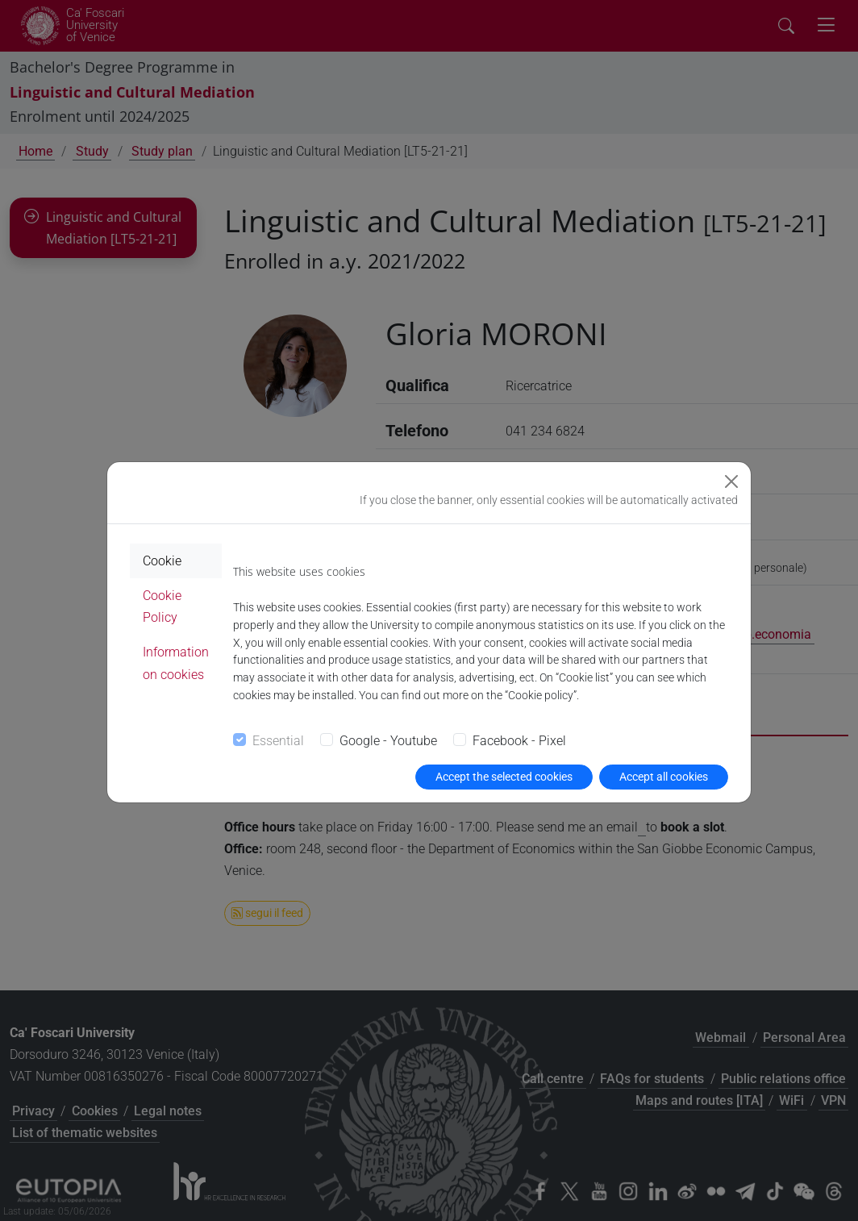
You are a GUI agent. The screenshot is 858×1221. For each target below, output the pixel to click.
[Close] (731, 481)
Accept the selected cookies (504, 776)
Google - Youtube (388, 740)
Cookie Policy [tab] (162, 606)
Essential (278, 740)
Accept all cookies (663, 776)
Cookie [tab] (162, 561)
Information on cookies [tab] (176, 662)
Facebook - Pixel (519, 740)
